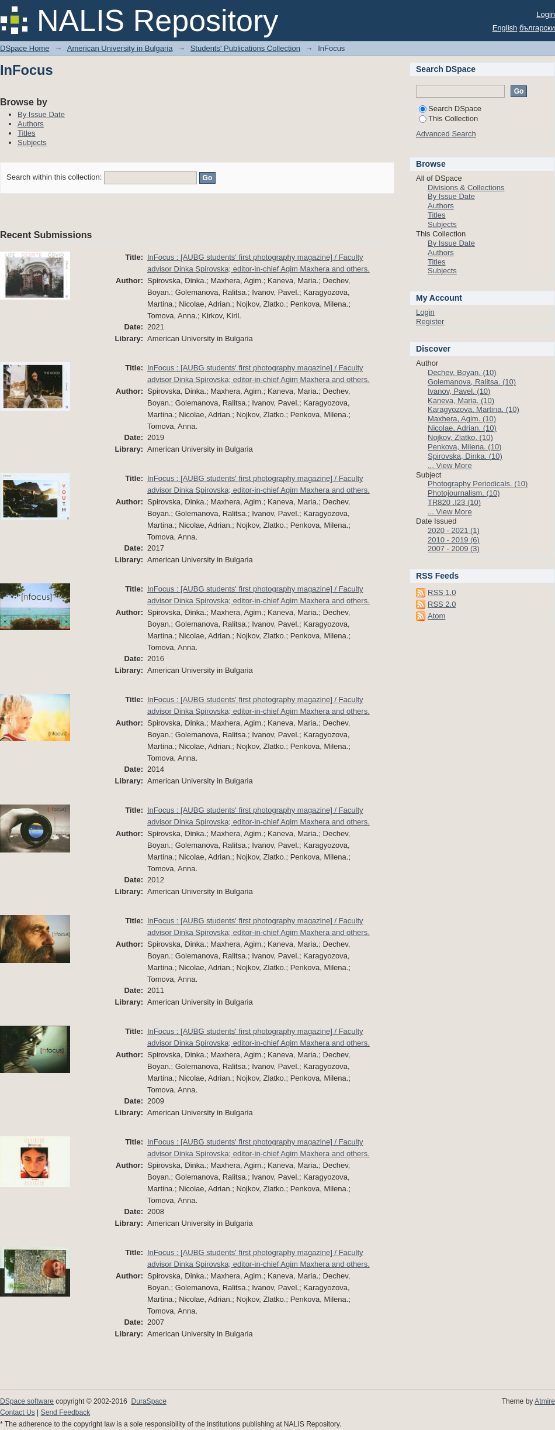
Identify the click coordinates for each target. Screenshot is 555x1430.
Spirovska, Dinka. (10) (465, 456)
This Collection (448, 118)
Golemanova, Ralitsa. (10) (472, 381)
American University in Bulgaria (120, 48)
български (537, 27)
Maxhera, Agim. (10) (462, 418)
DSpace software (27, 1401)
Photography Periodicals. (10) (478, 483)
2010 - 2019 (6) (454, 539)
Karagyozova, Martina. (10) (473, 409)
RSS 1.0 (442, 592)
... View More (450, 465)
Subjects (32, 142)
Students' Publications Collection (245, 48)
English (505, 27)
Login (545, 14)
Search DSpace (450, 108)
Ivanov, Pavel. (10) (459, 391)
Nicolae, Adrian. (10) (462, 428)
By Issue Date (41, 114)
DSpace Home (25, 48)
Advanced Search (446, 133)
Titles (27, 133)
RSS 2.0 (442, 604)
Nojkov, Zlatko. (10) (460, 437)
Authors (31, 123)
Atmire (545, 1401)
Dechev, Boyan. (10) (462, 372)
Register (430, 321)
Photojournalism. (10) (464, 493)
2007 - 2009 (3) (454, 548)
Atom (436, 615)
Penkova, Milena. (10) (464, 446)
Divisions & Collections (466, 187)
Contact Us (17, 1412)
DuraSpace (148, 1401)
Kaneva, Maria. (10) (461, 400)
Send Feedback (66, 1412)
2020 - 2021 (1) (454, 530)
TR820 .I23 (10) (454, 502)
